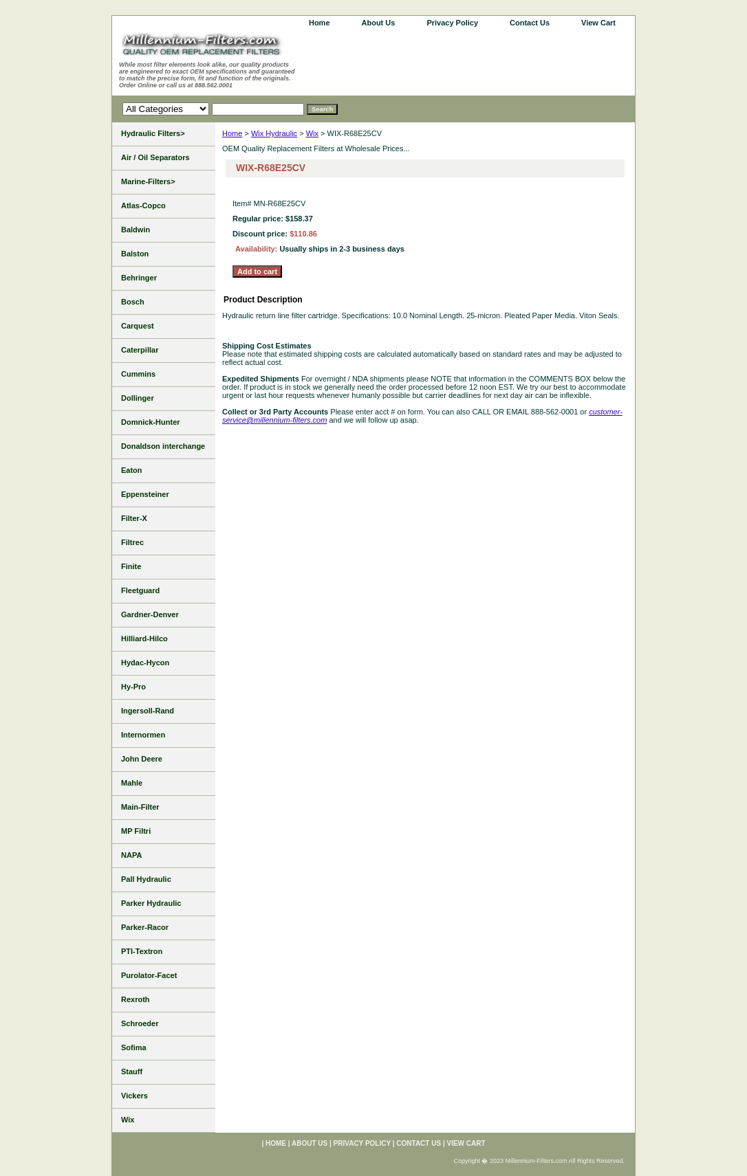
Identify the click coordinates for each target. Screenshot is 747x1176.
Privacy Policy (452, 23)
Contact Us (530, 23)
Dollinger (137, 398)
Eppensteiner (145, 494)
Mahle (131, 783)
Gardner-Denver (150, 614)
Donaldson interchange (163, 446)
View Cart (598, 23)
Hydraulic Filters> (153, 133)
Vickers (134, 1095)
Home (232, 133)
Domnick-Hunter (150, 422)
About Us (379, 23)
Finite (131, 566)
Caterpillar (139, 350)
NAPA (131, 855)
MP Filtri (136, 831)
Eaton (131, 470)
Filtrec (132, 542)
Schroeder (139, 1023)
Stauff (131, 1071)
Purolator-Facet (149, 975)
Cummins (138, 374)
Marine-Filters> (148, 181)
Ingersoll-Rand (147, 711)
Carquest (137, 326)
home (319, 23)
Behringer (139, 278)
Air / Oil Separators (155, 157)
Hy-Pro (133, 687)
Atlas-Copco (143, 205)
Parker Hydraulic (151, 903)
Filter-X (134, 518)
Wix (312, 133)
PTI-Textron (141, 951)
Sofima (134, 1047)
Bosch (132, 302)
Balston (135, 253)
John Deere (141, 759)
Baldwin (135, 229)
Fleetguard (140, 590)
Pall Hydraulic (146, 879)
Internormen (143, 735)
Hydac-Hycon (145, 662)
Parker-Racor (145, 927)
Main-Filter (140, 807)
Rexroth (135, 999)
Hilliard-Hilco (144, 638)
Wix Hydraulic (274, 133)
